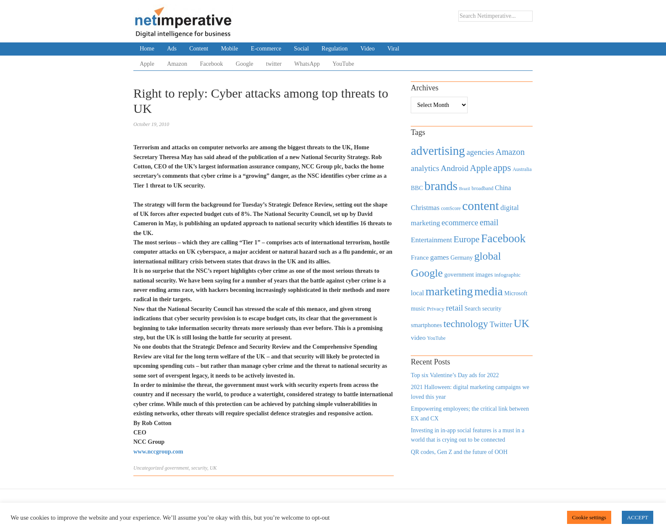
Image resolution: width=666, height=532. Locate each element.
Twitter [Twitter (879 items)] (501, 324)
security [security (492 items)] (491, 308)
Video (368, 48)
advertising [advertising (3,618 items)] (438, 150)
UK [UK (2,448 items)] (521, 323)
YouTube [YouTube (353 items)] (436, 338)
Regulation (334, 48)
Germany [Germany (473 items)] (461, 257)
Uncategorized (148, 468)
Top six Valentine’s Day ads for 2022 (455, 375)
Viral (393, 48)
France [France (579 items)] (420, 257)
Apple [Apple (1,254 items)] (480, 168)
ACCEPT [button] (637, 517)
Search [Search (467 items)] (473, 308)
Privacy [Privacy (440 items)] (435, 308)
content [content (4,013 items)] (480, 206)
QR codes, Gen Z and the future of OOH (459, 452)
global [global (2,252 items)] (487, 256)
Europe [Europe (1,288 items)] (467, 239)
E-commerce (266, 48)
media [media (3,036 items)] (488, 291)
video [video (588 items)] (418, 337)
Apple (147, 64)
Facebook (211, 64)
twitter (274, 64)
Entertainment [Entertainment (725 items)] (431, 240)
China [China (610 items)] (503, 187)
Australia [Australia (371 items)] (522, 169)
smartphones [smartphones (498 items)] (426, 325)
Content (198, 48)
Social (301, 48)
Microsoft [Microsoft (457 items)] (515, 293)
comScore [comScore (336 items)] (451, 208)
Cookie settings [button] (589, 517)
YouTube (343, 64)
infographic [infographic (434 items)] (507, 275)
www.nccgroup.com (158, 451)
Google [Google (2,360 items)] (427, 273)
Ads (172, 48)
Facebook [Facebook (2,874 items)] (503, 238)
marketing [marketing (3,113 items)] (449, 291)
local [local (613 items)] (417, 293)
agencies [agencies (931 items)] (480, 152)
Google (244, 64)
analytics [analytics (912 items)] (425, 168)
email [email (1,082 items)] (489, 222)
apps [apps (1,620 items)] (502, 167)
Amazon (177, 64)
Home (147, 48)
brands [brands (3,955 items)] (440, 186)
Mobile (229, 48)
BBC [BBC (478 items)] (417, 188)
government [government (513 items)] (459, 274)
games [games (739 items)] (439, 257)
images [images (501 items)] (484, 274)
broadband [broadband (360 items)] (482, 188)
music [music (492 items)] (418, 308)
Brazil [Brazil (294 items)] (464, 188)
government (177, 468)
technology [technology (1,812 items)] (465, 323)
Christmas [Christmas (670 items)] (425, 208)
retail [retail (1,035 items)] (454, 307)
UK (213, 468)
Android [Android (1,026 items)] (454, 168)
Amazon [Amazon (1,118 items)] (510, 152)
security (199, 468)
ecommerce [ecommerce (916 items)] (460, 222)
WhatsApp (307, 64)
